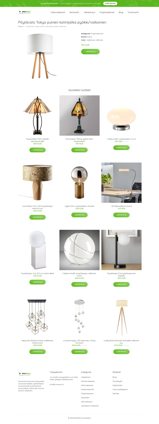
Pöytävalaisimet (107, 13)
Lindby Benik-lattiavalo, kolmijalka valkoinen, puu (121, 344)
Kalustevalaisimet (88, 383)
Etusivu (21, 29)
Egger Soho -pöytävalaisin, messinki (79, 208)
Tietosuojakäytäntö (120, 392)
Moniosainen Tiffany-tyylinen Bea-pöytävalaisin (79, 142)
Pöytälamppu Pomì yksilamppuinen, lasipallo (121, 277)
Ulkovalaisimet (86, 404)
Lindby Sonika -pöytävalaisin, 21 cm (121, 141)
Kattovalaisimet (58, 13)
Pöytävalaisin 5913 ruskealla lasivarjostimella (37, 142)
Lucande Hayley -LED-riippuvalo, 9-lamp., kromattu (79, 344)
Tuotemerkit (133, 13)
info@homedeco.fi (57, 387)
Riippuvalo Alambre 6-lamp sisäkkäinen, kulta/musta (38, 344)
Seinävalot (74, 13)
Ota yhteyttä (117, 383)
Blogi (121, 13)
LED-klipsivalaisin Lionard (121, 208)
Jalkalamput (89, 13)
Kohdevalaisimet (87, 392)
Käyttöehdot (117, 387)
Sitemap (116, 396)
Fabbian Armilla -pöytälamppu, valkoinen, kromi (79, 277)
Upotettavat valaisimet (90, 408)
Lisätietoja (90, 54)
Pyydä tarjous (110, 3)
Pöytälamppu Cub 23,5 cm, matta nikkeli (37, 276)
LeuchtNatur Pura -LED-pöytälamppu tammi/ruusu (37, 209)
